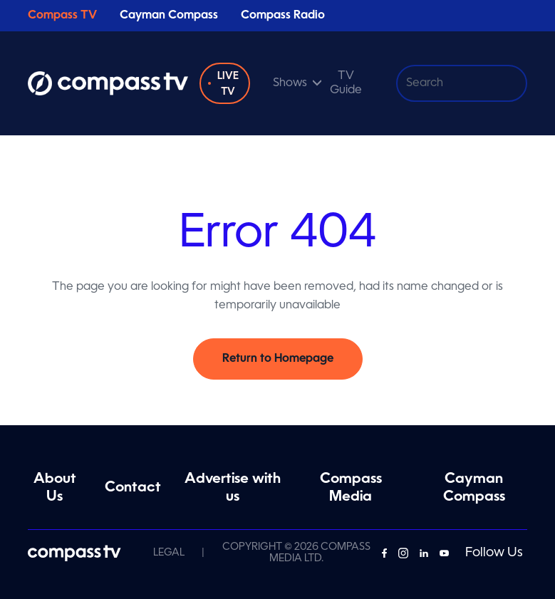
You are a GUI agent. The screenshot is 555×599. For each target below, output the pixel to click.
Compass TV (62, 15)
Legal (169, 553)
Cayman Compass (169, 15)
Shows (290, 83)
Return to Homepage (277, 359)
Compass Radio (283, 15)
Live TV (228, 84)
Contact (133, 488)
